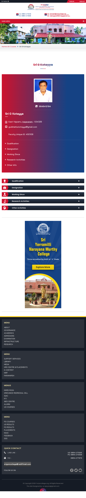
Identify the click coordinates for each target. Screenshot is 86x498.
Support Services (12, 359)
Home (4, 46)
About (7, 327)
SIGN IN (71, 1)
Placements (9, 430)
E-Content (9, 370)
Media (6, 364)
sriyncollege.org (43, 483)
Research (8, 344)
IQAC (6, 396)
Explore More (43, 267)
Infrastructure (11, 341)
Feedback (8, 435)
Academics (9, 333)
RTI (5, 398)
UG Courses (9, 407)
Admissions (9, 336)
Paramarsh (9, 375)
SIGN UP (82, 1)
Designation (12, 149)
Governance (9, 330)
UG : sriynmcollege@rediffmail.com (58, 14)
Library (7, 361)
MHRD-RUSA (9, 390)
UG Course (11, 46)
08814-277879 (76, 458)
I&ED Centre (9, 401)
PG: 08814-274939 (25, 16)
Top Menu (5, 1)
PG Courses (9, 421)
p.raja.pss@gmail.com (51, 486)
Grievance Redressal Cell (16, 393)
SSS (5, 438)
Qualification (13, 143)
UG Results (9, 424)
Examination (9, 338)
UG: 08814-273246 (25, 14)
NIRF (6, 373)
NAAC (6, 433)
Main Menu (43, 21)
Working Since (13, 154)
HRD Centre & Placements (16, 367)
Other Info (12, 165)
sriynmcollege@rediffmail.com (17, 464)
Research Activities (16, 159)
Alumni (7, 404)
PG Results (9, 427)
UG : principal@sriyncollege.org (56, 13)
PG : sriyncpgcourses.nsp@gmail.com (58, 16)
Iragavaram (27, 121)
